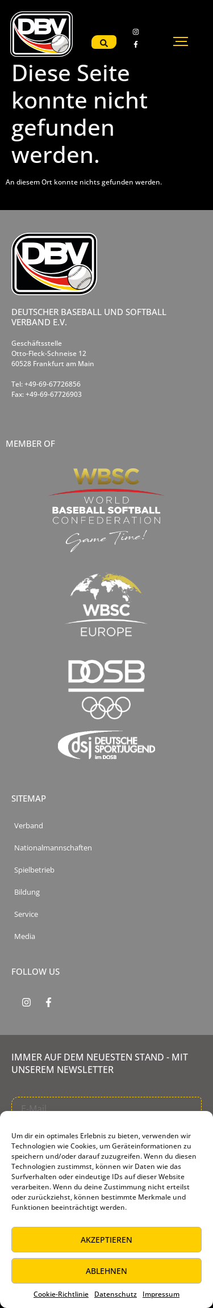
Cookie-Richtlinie (61, 1294)
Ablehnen (106, 1270)
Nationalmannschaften (53, 848)
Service (26, 914)
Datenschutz (115, 1294)
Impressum (161, 1294)
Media (24, 936)
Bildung (27, 892)
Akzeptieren (106, 1239)
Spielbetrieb (34, 870)
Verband (28, 826)
